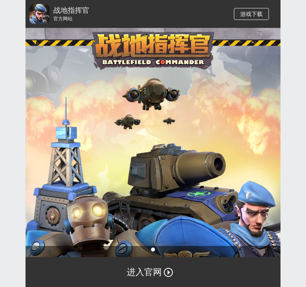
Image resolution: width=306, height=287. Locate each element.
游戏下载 (251, 14)
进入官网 (153, 275)
